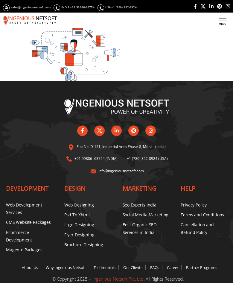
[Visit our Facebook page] (195, 6)
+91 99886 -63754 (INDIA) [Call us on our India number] (96, 158)
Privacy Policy (194, 205)
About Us (30, 267)
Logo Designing (79, 224)
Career (172, 267)
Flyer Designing (79, 235)
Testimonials (104, 267)
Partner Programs (201, 267)
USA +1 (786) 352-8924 (117, 7)
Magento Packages (24, 250)
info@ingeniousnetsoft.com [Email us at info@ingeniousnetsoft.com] (121, 170)
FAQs (154, 267)
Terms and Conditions (202, 215)
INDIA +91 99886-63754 (74, 7)
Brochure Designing (83, 244)
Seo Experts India (139, 205)
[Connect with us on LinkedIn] (211, 6)
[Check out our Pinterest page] (219, 6)
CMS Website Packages (28, 222)
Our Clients (132, 267)
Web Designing (79, 205)
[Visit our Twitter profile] (203, 6)
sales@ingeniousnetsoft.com (27, 7)
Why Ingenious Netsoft (66, 267)
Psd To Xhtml (77, 215)
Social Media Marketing (146, 215)
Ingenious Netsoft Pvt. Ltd (118, 279)
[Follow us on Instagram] (228, 6)
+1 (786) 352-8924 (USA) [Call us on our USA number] (147, 158)
